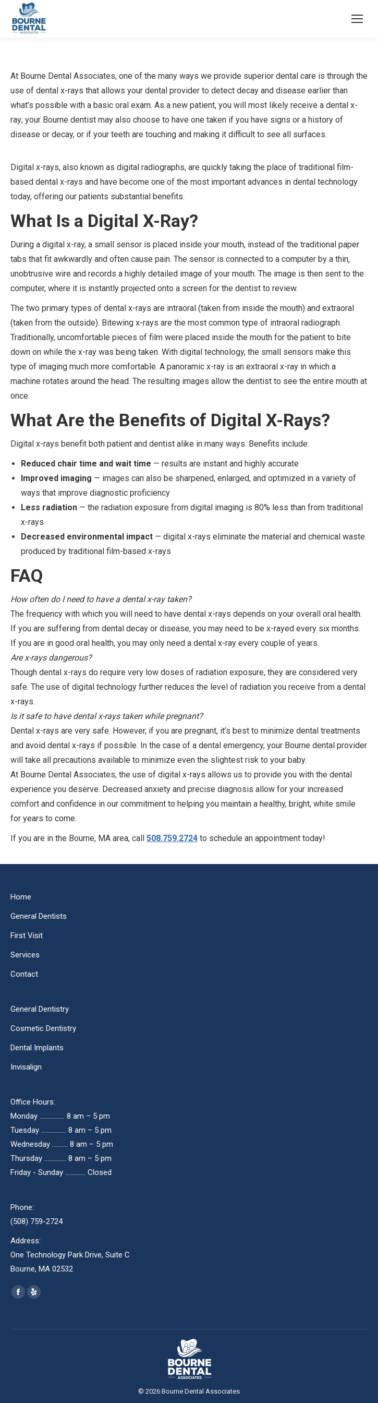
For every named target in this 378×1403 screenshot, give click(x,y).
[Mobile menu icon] (357, 18)
